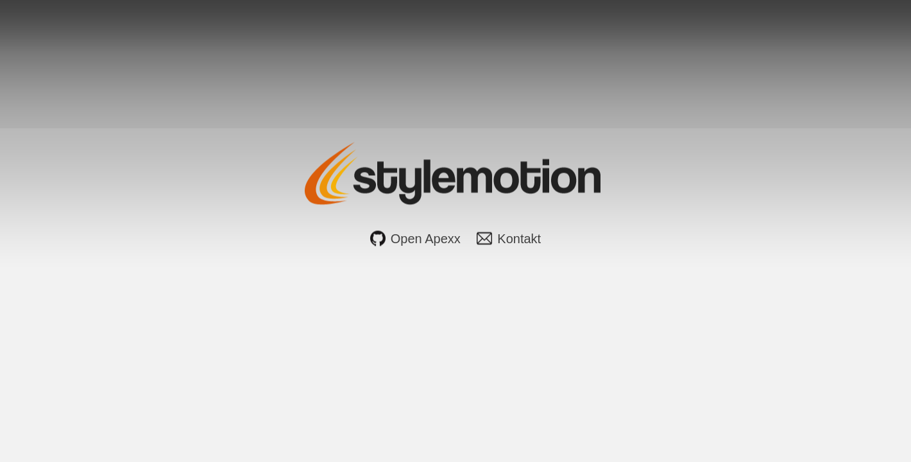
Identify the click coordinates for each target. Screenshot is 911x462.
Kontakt (519, 239)
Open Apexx (426, 239)
